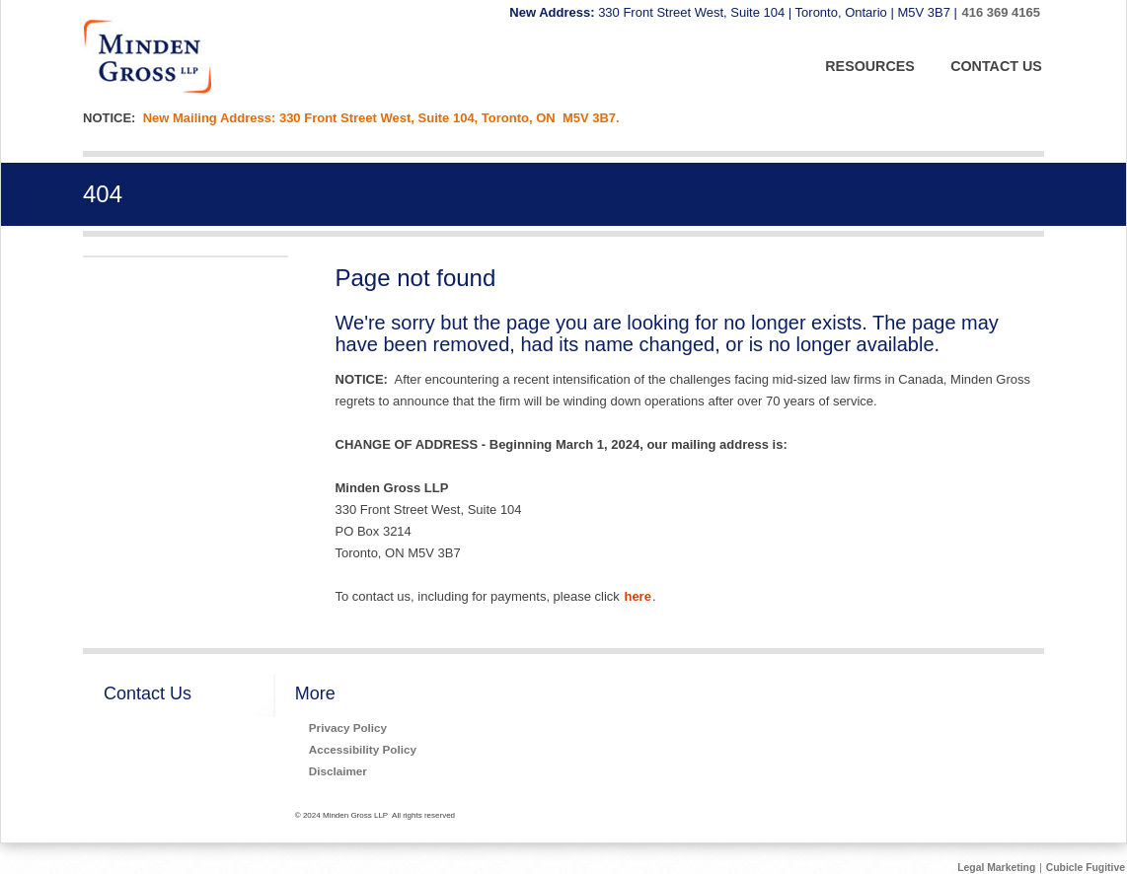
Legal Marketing (996, 867)
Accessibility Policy (362, 749)
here (637, 596)
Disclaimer (338, 771)
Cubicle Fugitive (1085, 867)
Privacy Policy (348, 727)
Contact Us (147, 693)
